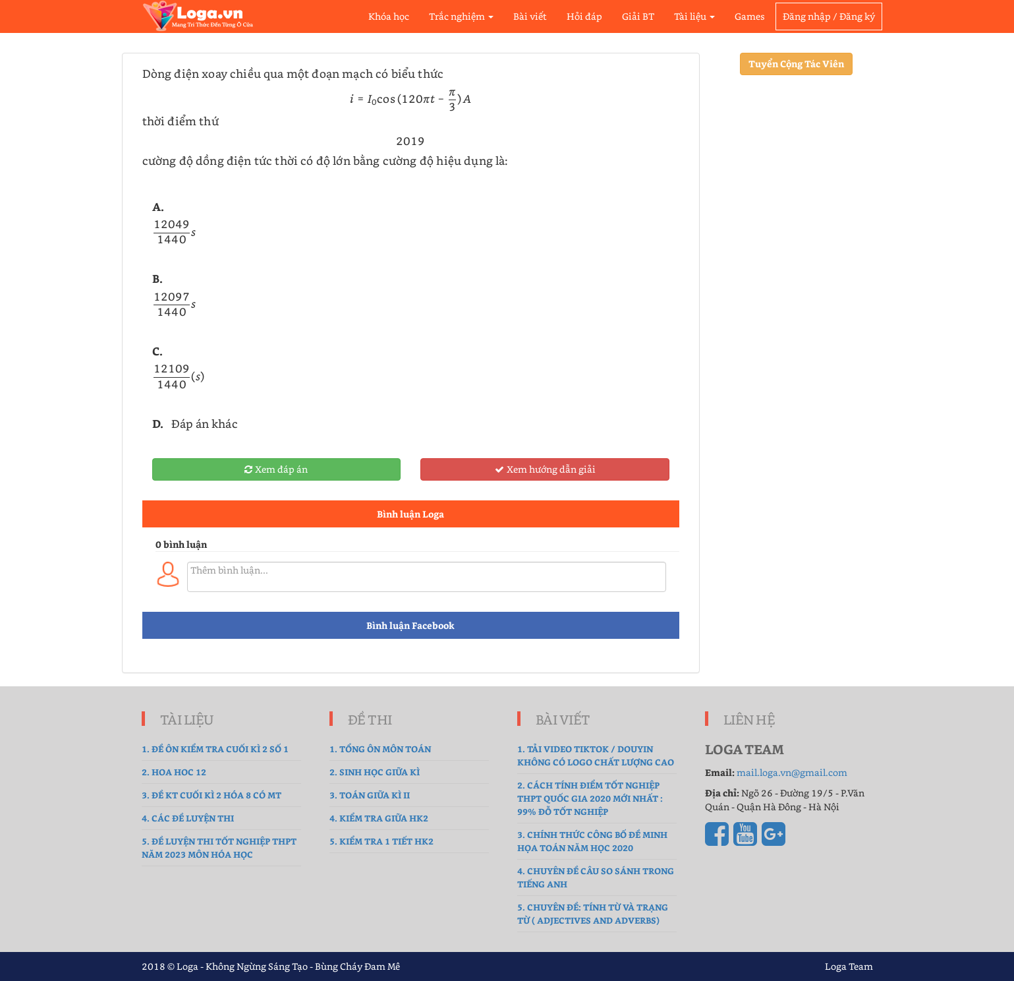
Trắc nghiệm (461, 16)
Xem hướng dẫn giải (545, 469)
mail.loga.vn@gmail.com (792, 772)
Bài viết (530, 16)
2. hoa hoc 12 (174, 771)
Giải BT (638, 16)
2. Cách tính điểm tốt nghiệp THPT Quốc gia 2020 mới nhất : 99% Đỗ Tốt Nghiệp (590, 798)
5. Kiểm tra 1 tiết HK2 (381, 841)
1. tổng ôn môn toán (380, 748)
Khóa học (388, 16)
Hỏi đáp (584, 16)
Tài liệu (694, 16)
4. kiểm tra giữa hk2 (378, 817)
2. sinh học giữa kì (374, 771)
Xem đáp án (276, 469)
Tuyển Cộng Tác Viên (796, 63)
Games (750, 16)
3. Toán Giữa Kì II (369, 794)
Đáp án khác (204, 423)
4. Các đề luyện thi (188, 817)
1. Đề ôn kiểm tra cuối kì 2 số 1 (215, 748)
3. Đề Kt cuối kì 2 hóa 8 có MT (211, 794)
